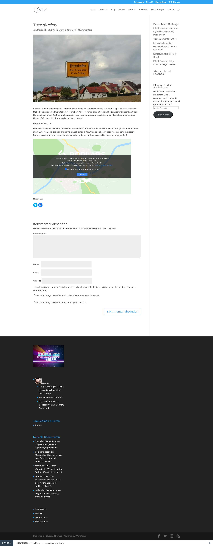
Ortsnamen (70, 30)
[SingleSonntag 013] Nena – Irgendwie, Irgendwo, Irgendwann (166, 31)
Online (171, 10)
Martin (40, 30)
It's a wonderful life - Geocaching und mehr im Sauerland (165, 46)
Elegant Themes (54, 536)
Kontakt (149, 2)
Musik (122, 10)
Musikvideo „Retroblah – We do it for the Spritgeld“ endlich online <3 (48, 458)
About (102, 10)
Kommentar (39, 233)
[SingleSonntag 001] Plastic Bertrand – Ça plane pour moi (48, 493)
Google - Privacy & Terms (103, 165)
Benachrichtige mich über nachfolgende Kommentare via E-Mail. (67, 295)
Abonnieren (163, 114)
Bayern (60, 30)
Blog (113, 10)
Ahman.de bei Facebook (162, 72)
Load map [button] (82, 174)
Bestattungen (158, 10)
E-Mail (36, 272)
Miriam (38, 490)
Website (37, 281)
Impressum (139, 2)
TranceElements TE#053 (165, 39)
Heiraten (143, 10)
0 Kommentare (84, 30)
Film (130, 10)
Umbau (38, 425)
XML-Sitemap (174, 2)
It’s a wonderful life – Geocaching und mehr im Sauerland (51, 404)
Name (36, 264)
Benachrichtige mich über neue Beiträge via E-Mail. (61, 302)
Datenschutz (160, 2)
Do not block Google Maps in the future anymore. (82, 169)
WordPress (81, 536)
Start (92, 10)
